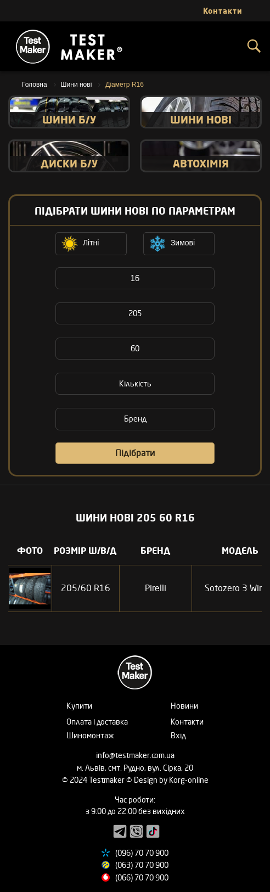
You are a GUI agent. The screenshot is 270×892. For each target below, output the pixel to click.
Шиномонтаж (90, 735)
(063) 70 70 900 (141, 864)
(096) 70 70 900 (141, 852)
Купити (79, 706)
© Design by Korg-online (167, 779)
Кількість (135, 383)
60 (135, 348)
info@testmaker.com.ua (135, 755)
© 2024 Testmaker (94, 779)
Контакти (187, 721)
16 (135, 278)
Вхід (178, 735)
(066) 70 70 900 (141, 877)
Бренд (135, 418)
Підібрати (135, 452)
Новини (184, 706)
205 (135, 313)
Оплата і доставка (97, 721)
